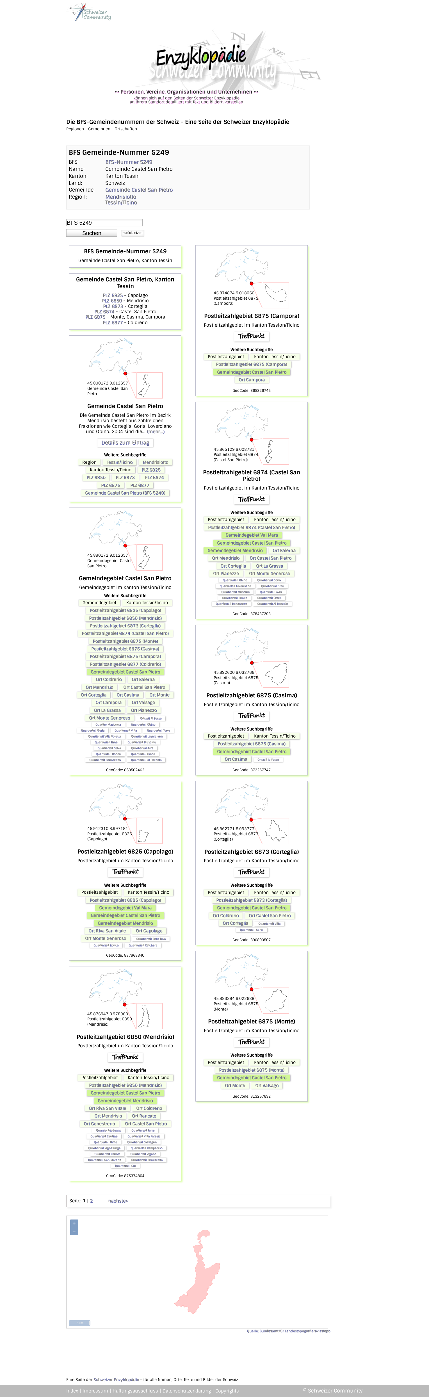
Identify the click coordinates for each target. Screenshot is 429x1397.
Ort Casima (128, 695)
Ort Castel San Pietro (144, 687)
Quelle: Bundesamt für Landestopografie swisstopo (288, 1331)
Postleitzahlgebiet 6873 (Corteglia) (125, 626)
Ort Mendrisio (99, 687)
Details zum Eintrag (125, 442)
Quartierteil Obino (143, 724)
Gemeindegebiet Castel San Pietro (125, 672)
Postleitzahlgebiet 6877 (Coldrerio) (125, 664)
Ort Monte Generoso (109, 718)
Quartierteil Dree (106, 742)
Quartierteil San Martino (104, 1160)
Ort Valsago (143, 702)
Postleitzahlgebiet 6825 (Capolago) (125, 610)
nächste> (118, 1201)
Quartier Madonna (108, 724)
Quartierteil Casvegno (142, 1142)
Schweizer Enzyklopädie (116, 1379)
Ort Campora (108, 702)
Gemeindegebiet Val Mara (125, 908)
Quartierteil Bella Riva (151, 939)
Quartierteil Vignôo (143, 1154)
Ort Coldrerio (109, 679)
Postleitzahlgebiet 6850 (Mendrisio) (125, 618)
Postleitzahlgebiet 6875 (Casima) (125, 649)
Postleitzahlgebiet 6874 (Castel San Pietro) (125, 633)
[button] (92, 233)
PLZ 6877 (113, 323)
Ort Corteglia (93, 695)
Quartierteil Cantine (103, 1136)
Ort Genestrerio (99, 1124)
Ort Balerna (143, 679)
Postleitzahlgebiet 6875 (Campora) (125, 656)
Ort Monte (159, 695)
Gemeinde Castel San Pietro (139, 189)
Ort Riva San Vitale (107, 931)
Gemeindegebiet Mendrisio (125, 923)
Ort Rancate (144, 1116)
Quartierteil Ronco (108, 754)
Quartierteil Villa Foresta (104, 736)
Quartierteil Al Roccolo (146, 760)
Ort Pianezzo (144, 710)
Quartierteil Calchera (143, 945)
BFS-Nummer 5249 (128, 162)
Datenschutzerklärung (187, 1391)
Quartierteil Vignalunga (104, 1148)
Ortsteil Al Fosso (150, 718)
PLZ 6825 (113, 295)
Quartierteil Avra (142, 748)
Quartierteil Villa (126, 730)
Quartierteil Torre (158, 730)
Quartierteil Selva (109, 748)
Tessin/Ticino (121, 202)
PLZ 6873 (113, 306)
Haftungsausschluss (135, 1391)
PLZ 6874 (104, 312)
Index (72, 1391)
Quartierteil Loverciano (147, 736)
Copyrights (227, 1391)
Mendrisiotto (120, 197)
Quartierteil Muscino (141, 742)
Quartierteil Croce (143, 754)
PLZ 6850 (112, 301)
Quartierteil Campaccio (146, 1148)
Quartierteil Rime (105, 1142)
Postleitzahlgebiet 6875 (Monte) (125, 641)
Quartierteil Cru (125, 1166)
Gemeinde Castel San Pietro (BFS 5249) (125, 493)
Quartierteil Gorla (92, 730)
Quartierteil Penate (107, 1154)
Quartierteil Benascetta (105, 760)
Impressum (95, 1391)
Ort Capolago (149, 931)
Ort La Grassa (107, 710)
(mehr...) (156, 431)
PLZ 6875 (95, 317)
